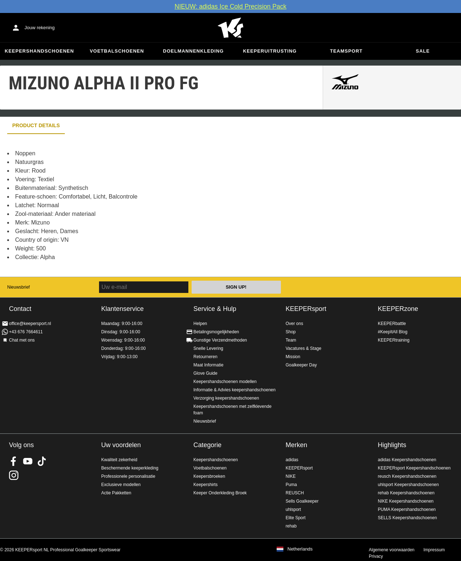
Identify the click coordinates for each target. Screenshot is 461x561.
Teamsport (346, 51)
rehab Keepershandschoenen (406, 492)
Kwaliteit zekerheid (119, 459)
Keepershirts (205, 484)
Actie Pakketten (116, 492)
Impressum (434, 549)
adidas (292, 459)
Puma (291, 484)
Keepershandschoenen (39, 51)
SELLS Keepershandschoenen (407, 517)
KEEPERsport (306, 308)
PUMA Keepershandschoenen (407, 509)
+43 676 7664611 (26, 331)
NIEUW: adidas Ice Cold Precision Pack (231, 6)
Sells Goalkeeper (302, 501)
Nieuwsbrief (18, 287)
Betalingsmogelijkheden (216, 331)
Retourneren (205, 356)
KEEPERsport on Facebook (13, 461)
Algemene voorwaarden (392, 549)
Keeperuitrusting (270, 51)
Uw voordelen (121, 445)
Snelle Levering (208, 348)
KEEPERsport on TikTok (41, 461)
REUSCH (295, 492)
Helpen (200, 323)
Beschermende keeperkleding (129, 468)
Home (230, 28)
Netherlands (300, 549)
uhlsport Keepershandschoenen (408, 484)
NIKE (291, 476)
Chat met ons (22, 340)
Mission (293, 356)
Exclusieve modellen (120, 484)
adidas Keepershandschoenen (407, 459)
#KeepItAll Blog (392, 331)
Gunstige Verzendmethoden (220, 340)
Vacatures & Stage (303, 348)
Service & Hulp (214, 308)
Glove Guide (205, 373)
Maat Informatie (208, 365)
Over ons (294, 323)
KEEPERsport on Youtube (27, 461)
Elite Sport (295, 517)
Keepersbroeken (209, 476)
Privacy (376, 556)
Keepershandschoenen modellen (224, 381)
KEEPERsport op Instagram (13, 475)
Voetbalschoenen (117, 51)
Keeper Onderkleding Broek (220, 492)
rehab (291, 526)
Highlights (392, 445)
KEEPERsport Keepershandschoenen (414, 468)
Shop (291, 331)
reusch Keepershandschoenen (407, 476)
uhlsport (293, 509)
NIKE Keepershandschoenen (406, 501)
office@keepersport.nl (30, 323)
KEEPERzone (398, 308)
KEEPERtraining (393, 340)
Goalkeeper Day (301, 365)
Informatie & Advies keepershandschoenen (234, 389)
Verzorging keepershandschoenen (226, 398)
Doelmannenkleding (193, 51)
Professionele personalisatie (128, 476)
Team (291, 340)
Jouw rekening (39, 27)
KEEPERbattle (392, 323)
